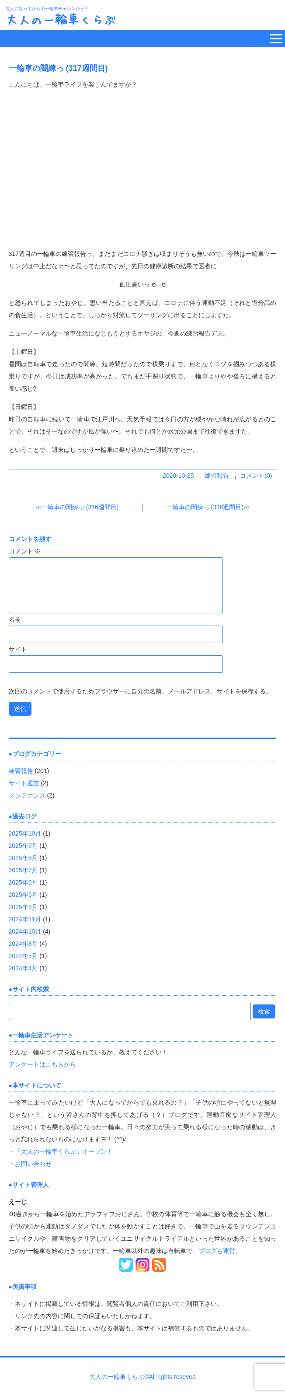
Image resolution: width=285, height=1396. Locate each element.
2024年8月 (23, 943)
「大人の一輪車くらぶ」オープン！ (64, 1151)
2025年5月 (23, 894)
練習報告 (217, 475)
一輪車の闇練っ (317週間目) (58, 68)
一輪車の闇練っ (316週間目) (80, 507)
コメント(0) (256, 475)
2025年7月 (23, 870)
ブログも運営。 (219, 1250)
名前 (15, 619)
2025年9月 (23, 845)
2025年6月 (23, 882)
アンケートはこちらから (42, 1064)
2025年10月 (25, 833)
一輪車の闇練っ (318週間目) (205, 507)
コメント (25, 551)
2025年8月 (23, 857)
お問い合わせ (33, 1163)
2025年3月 (23, 906)
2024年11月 (25, 919)
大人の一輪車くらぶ (61, 19)
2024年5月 (23, 955)
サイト (18, 649)
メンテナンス (27, 795)
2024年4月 (23, 968)
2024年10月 (25, 931)
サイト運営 (24, 783)
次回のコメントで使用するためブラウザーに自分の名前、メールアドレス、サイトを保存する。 (140, 691)
